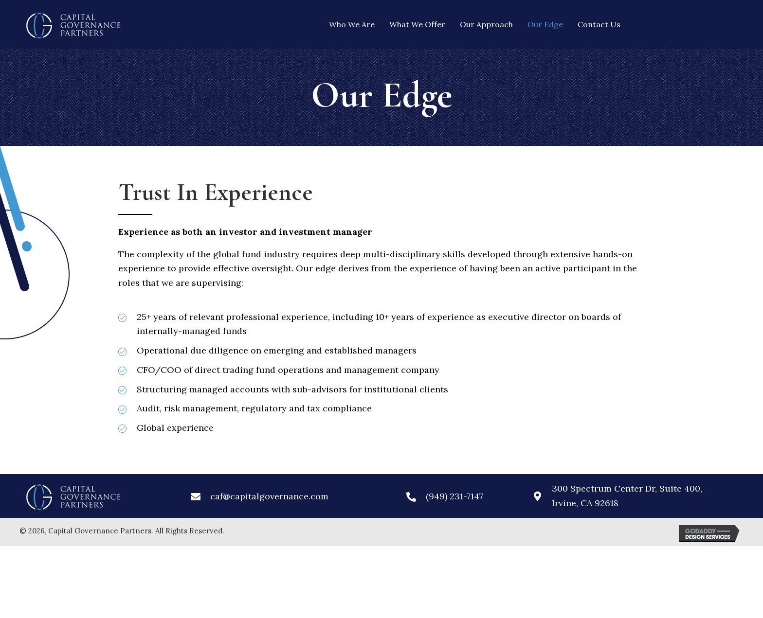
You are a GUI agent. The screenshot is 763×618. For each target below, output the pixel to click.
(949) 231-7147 (454, 496)
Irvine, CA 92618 (585, 503)
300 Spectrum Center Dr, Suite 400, (629, 488)
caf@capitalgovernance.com (269, 496)
